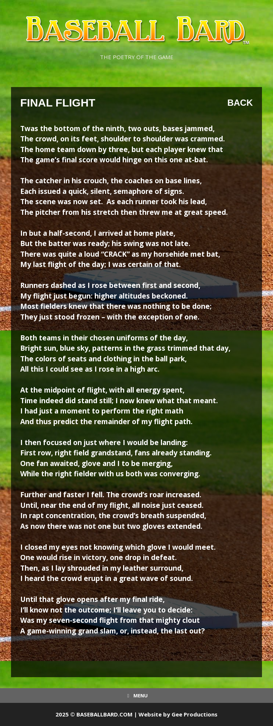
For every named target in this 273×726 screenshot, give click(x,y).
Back (240, 103)
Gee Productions (195, 714)
